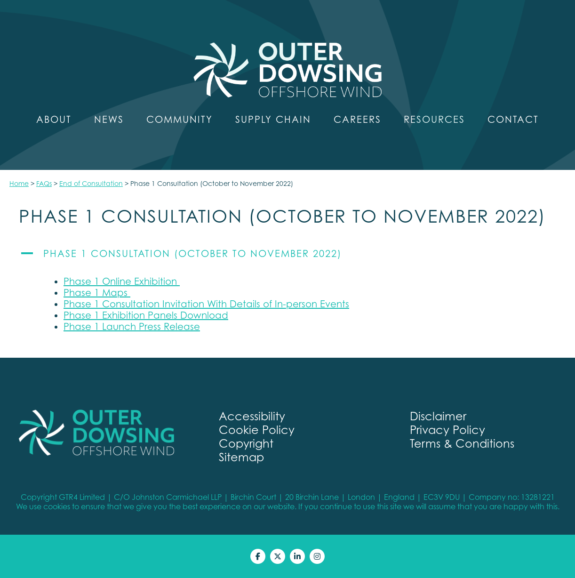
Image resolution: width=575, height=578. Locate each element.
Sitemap (241, 457)
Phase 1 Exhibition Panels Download (146, 315)
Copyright (246, 443)
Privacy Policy (447, 430)
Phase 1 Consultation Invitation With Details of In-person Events (206, 304)
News (109, 119)
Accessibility (252, 416)
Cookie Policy (257, 430)
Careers (357, 119)
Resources (434, 119)
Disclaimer (438, 416)
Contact (513, 119)
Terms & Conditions (462, 443)
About (54, 119)
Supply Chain (273, 119)
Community (179, 119)
